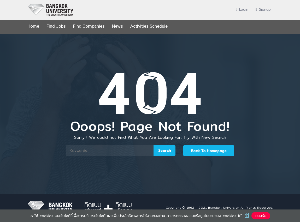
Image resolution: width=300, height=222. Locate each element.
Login (242, 9)
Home (33, 26)
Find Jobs (56, 26)
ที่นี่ (247, 216)
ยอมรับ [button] (260, 216)
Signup (263, 9)
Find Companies (89, 26)
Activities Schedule (149, 26)
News (117, 26)
